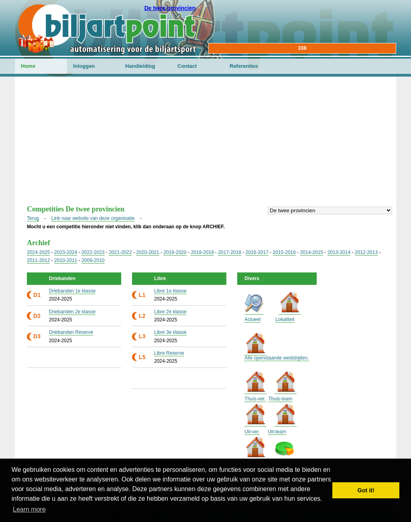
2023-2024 (65, 252)
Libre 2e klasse (170, 312)
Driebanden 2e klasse (72, 312)
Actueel (252, 319)
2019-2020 (174, 252)
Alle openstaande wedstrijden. (276, 358)
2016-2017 (257, 252)
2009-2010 (92, 260)
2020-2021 (147, 252)
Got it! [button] (366, 490)
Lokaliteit (284, 319)
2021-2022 (120, 252)
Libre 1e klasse (170, 291)
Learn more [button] (29, 509)
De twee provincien (169, 8)
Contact (187, 66)
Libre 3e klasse (170, 332)
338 (302, 48)
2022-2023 (92, 252)
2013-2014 (339, 252)
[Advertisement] (205, 145)
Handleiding (140, 66)
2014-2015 (311, 252)
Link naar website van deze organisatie (92, 218)
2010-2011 (65, 260)
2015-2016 (284, 252)
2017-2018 (229, 252)
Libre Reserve (169, 353)
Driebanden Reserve (71, 332)
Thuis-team (280, 399)
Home (28, 66)
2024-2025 (38, 252)
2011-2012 (38, 260)
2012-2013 (366, 252)
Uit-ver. (252, 432)
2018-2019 (202, 252)
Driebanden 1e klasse (72, 291)
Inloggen (84, 66)
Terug (33, 218)
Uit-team (277, 432)
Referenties (244, 66)
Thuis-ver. (255, 399)
